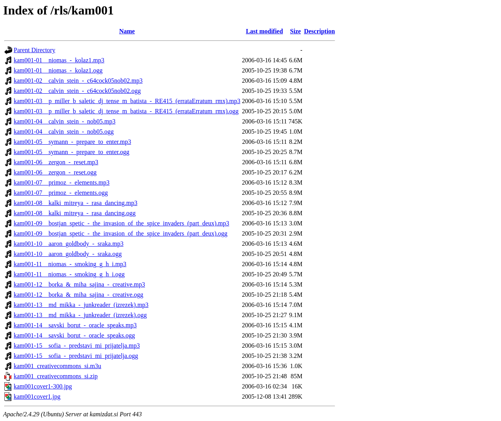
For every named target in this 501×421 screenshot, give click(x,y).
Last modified (264, 31)
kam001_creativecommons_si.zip (56, 376)
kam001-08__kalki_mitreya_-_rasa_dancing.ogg (74, 213)
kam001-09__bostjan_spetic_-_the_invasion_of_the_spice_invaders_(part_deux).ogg (120, 233)
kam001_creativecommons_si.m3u (57, 366)
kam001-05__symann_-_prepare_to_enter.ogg (71, 152)
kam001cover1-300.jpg (43, 386)
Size (295, 31)
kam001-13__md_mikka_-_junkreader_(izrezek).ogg (80, 315)
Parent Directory (34, 50)
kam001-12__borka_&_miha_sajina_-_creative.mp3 (79, 284)
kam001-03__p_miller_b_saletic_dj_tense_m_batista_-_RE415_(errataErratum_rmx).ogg (126, 111)
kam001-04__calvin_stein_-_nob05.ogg (64, 131)
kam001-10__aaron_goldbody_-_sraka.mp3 (68, 243)
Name (127, 31)
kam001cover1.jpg (37, 396)
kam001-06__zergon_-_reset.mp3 (56, 162)
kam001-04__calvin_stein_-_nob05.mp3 (64, 121)
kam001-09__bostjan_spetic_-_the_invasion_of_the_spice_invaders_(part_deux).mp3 (121, 223)
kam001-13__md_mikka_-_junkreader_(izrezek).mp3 (81, 304)
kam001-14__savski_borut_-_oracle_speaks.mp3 (75, 325)
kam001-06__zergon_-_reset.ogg (55, 172)
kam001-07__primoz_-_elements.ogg (61, 192)
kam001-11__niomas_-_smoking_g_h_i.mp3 (70, 264)
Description (319, 31)
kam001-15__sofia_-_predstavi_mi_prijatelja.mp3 (77, 345)
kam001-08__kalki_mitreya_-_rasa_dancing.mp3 (75, 203)
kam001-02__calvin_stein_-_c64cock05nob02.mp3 (78, 80)
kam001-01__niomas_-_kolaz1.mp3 (59, 60)
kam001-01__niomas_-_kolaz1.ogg (58, 70)
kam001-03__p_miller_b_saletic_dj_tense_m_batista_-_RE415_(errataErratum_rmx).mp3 (127, 101)
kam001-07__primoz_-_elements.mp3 (62, 182)
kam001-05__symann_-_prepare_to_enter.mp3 (72, 141)
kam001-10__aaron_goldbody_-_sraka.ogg (68, 253)
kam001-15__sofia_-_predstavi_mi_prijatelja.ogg (76, 355)
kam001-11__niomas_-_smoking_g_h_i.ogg (69, 274)
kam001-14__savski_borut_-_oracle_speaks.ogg (74, 335)
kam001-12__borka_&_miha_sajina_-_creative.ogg (78, 294)
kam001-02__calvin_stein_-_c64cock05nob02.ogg (77, 90)
